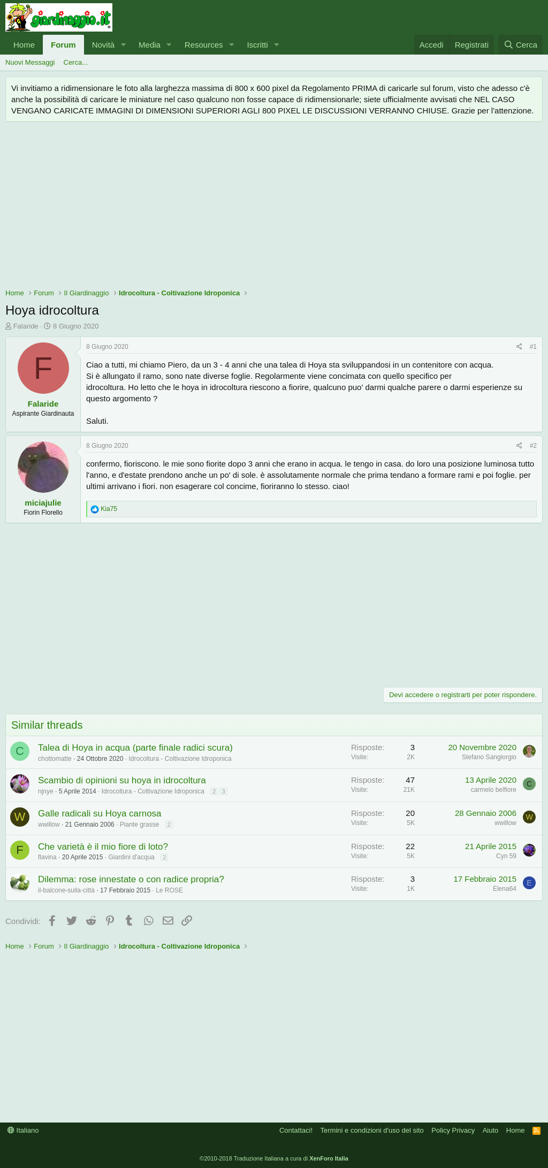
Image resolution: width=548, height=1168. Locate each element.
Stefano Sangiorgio (489, 757)
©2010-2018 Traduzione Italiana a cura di (274, 1158)
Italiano (23, 1130)
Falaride (26, 326)
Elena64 (504, 888)
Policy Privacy (453, 1130)
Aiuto (491, 1130)
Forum (63, 44)
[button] (123, 45)
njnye (46, 791)
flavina (47, 857)
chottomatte (55, 758)
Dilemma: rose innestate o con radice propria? (131, 879)
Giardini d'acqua (131, 857)
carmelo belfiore (493, 789)
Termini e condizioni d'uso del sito (372, 1130)
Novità (103, 44)
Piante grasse (139, 824)
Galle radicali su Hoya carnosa (100, 813)
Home (24, 44)
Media (150, 44)
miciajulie (43, 502)
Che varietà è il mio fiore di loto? (103, 847)
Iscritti (257, 44)
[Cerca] (520, 45)
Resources (204, 44)
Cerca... (76, 62)
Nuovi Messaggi (30, 62)
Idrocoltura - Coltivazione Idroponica (179, 758)
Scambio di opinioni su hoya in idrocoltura (122, 780)
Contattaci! (296, 1130)
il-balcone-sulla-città (66, 890)
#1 (533, 346)
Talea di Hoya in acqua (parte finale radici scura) (135, 748)
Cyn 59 (506, 856)
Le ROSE (169, 890)
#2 (533, 445)
